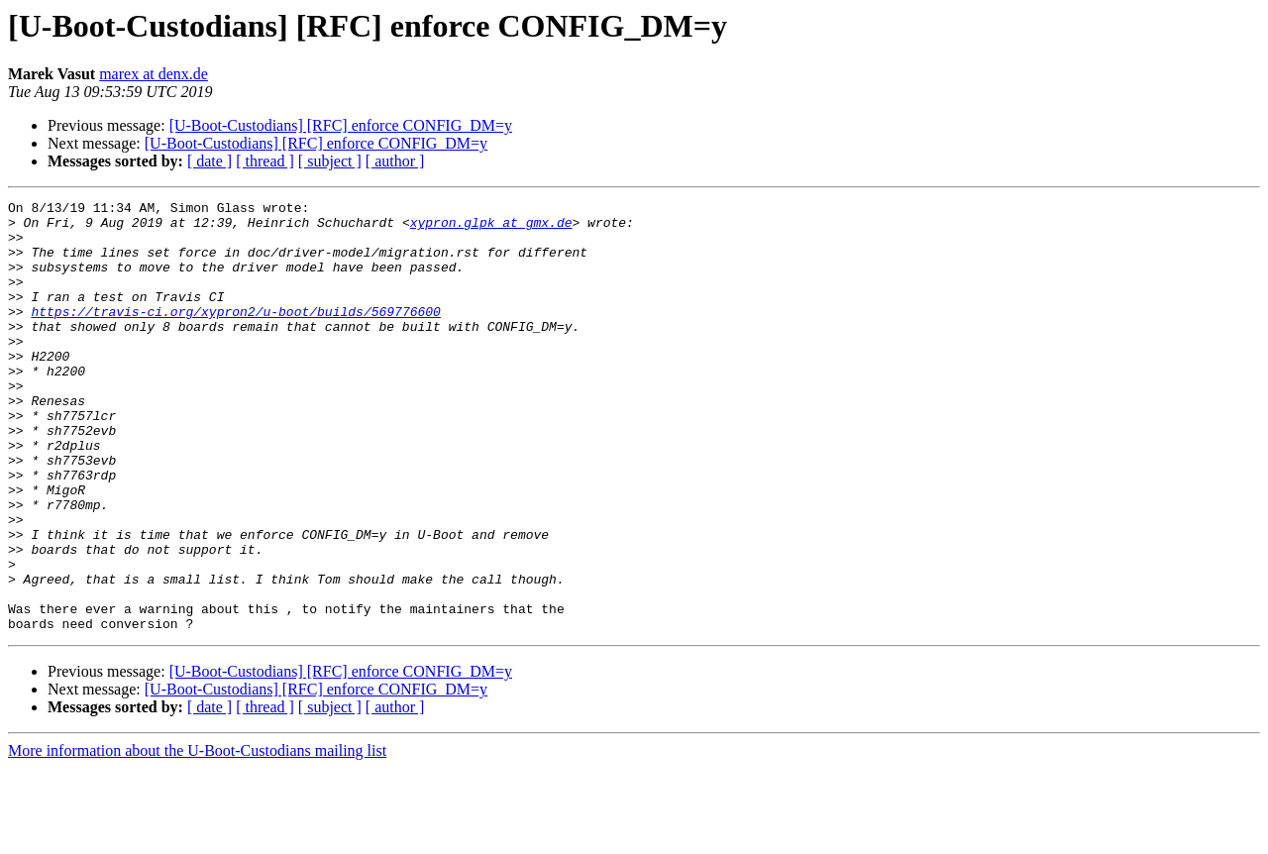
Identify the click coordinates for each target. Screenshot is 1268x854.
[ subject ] (330, 161)
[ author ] (395, 161)
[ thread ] (265, 161)
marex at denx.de (153, 73)
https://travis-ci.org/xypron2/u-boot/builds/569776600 (235, 335)
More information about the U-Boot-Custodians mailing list (197, 836)
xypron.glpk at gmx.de (491, 228)
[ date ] (209, 161)
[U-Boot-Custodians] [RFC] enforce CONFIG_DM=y (340, 125)
